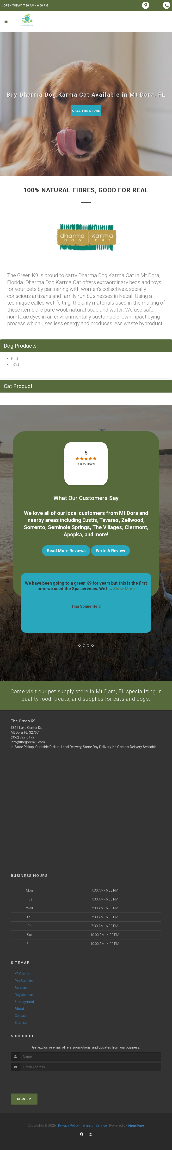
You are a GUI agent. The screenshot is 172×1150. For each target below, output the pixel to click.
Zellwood (132, 520)
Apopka (73, 534)
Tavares (109, 520)
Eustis (89, 520)
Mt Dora (128, 513)
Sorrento (34, 527)
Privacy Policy (68, 1124)
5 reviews (86, 464)
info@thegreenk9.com (28, 741)
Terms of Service (94, 1124)
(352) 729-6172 (22, 736)
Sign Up (24, 1098)
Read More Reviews (66, 549)
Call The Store (86, 110)
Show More (124, 587)
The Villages (107, 527)
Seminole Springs (69, 527)
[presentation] (36, 1079)
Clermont (136, 527)
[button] (79, 644)
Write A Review (110, 549)
